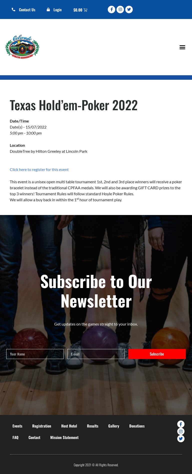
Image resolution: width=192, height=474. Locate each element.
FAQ (15, 437)
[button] (182, 47)
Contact (34, 437)
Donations (136, 425)
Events (17, 425)
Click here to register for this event (39, 169)
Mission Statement (64, 437)
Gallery (113, 425)
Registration (41, 425)
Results (92, 425)
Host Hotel (69, 425)
